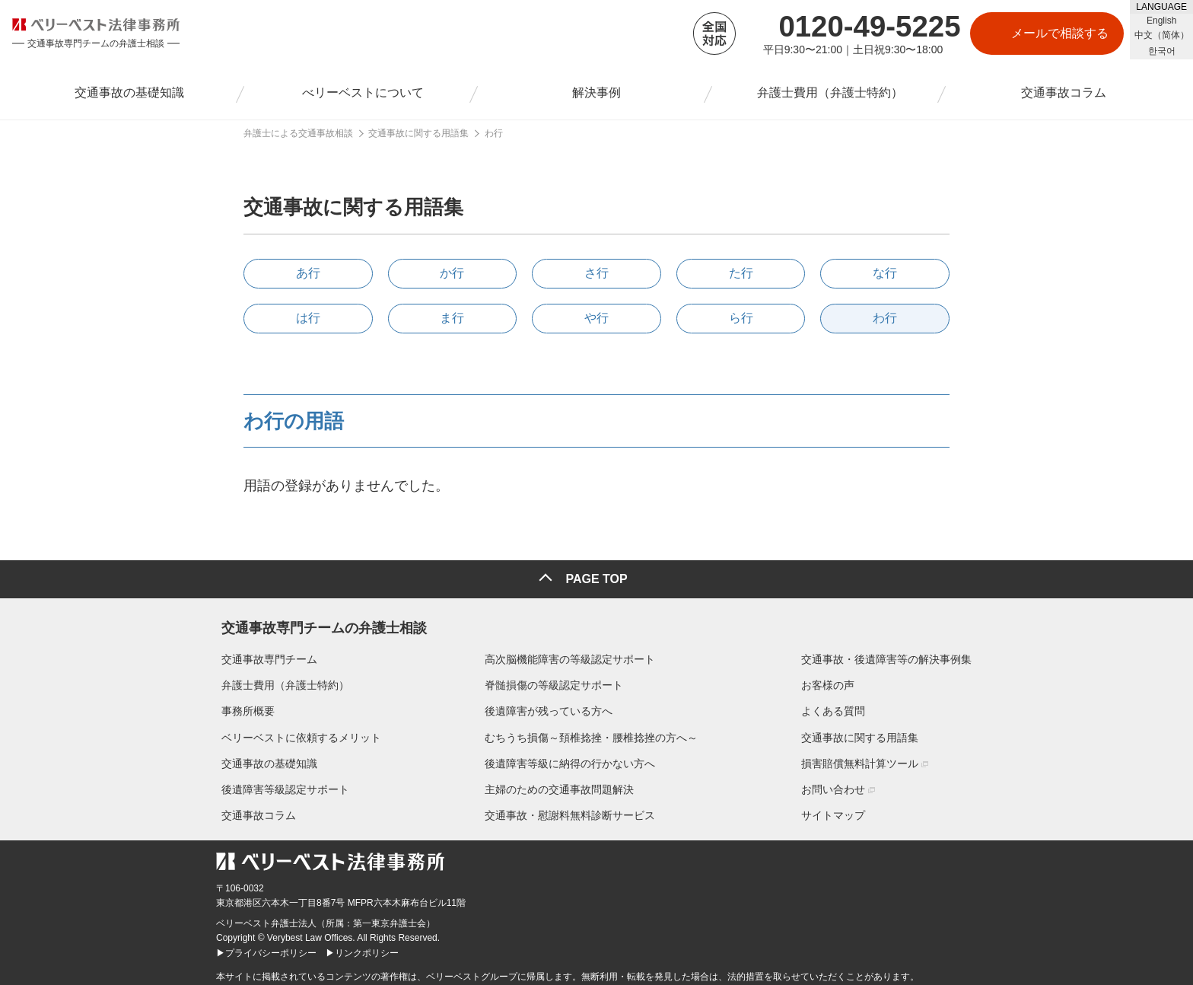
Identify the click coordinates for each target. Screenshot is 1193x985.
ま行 (452, 317)
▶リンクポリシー (362, 947)
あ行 (308, 272)
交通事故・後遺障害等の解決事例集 (891, 654)
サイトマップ (838, 810)
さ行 (596, 272)
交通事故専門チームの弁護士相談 (319, 619)
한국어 (1162, 51)
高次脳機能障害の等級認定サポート (570, 654)
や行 (596, 317)
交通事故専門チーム (264, 654)
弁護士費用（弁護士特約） (280, 680)
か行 (452, 272)
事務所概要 (242, 706)
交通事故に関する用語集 (865, 732)
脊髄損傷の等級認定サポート (554, 680)
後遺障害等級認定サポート (280, 784)
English (1161, 20)
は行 (308, 317)
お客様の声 (833, 680)
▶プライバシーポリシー (266, 947)
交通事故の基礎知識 (264, 758)
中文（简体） (1161, 35)
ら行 (741, 317)
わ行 (885, 317)
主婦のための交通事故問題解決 (559, 784)
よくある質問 (838, 706)
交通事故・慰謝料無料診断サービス (570, 810)
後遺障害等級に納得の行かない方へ (570, 758)
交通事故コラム (253, 810)
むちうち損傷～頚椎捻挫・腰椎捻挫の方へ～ (591, 732)
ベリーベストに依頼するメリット (296, 732)
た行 (741, 272)
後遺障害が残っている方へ (548, 706)
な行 (885, 272)
